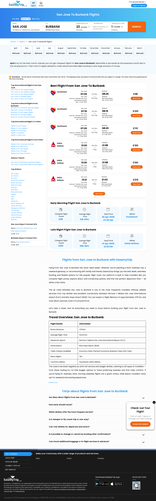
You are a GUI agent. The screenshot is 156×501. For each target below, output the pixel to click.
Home (13, 41)
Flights (22, 41)
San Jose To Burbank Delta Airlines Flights (27, 164)
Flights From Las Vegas (19, 149)
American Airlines (17, 180)
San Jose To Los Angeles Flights (23, 92)
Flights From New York (19, 146)
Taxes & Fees (8, 491)
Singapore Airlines (18, 208)
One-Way (15, 19)
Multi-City (35, 19)
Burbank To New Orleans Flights (23, 117)
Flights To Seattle (17, 133)
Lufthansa (14, 201)
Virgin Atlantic (16, 217)
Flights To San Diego (18, 130)
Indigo (13, 194)
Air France (15, 176)
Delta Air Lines (16, 185)
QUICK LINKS (10, 458)
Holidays (101, 458)
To (47, 23)
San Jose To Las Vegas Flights (22, 89)
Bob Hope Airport (23, 242)
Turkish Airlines (16, 213)
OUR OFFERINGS (11, 454)
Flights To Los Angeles (19, 128)
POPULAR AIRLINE (11, 462)
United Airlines (16, 215)
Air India (14, 178)
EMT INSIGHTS (10, 469)
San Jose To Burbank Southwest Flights (26, 162)
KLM (12, 199)
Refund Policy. (20, 491)
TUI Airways (15, 210)
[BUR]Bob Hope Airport (53, 30)
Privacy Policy (71, 489)
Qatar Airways (16, 206)
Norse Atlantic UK (17, 203)
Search (136, 26)
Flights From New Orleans (20, 153)
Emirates (14, 190)
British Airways (16, 183)
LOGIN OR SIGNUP (140, 424)
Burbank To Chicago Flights (21, 115)
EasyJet (14, 187)
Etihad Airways (16, 192)
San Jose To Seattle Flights (21, 96)
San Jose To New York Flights (22, 99)
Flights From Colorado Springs (22, 144)
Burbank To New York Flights (21, 110)
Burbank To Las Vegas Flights (22, 112)
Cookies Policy (81, 489)
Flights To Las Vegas (18, 126)
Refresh (16, 53)
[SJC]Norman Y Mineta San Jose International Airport (27, 30)
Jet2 (12, 196)
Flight (38, 458)
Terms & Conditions (60, 489)
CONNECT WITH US (12, 466)
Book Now (136, 98)
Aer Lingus (15, 173)
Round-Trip (25, 19)
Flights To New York (18, 135)
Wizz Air (14, 219)
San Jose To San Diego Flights (22, 94)
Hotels (69, 458)
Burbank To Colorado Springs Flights (25, 108)
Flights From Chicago (19, 151)
